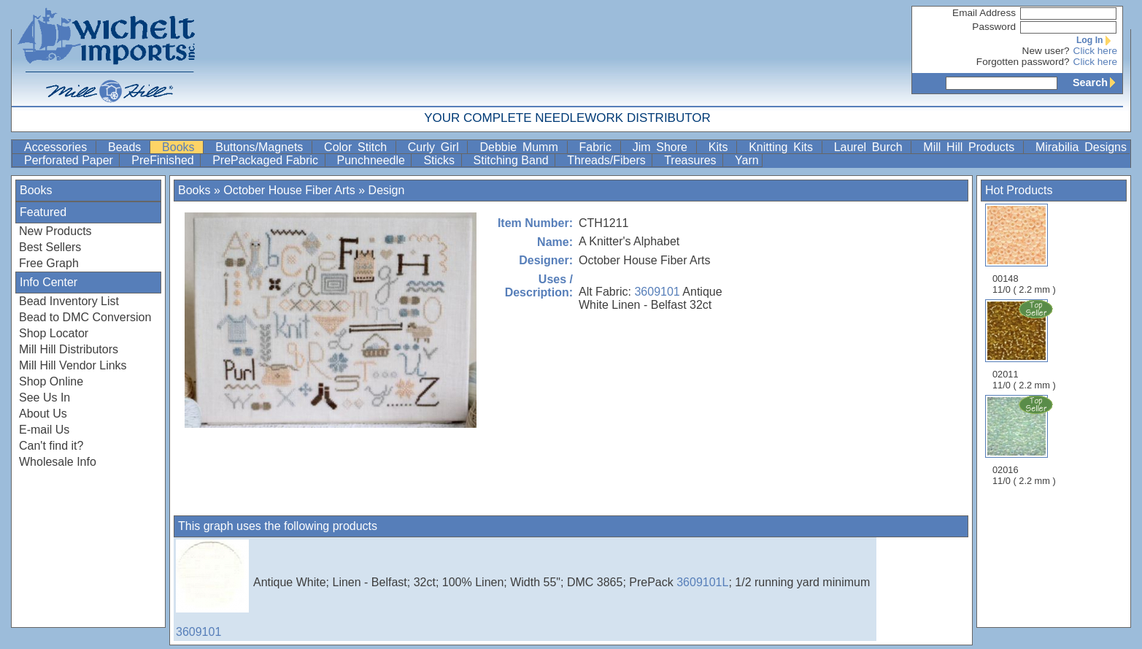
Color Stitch (358, 147)
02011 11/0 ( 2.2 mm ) (1025, 345)
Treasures (691, 160)
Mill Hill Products (971, 147)
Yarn (747, 160)
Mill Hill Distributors (68, 349)
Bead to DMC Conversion (85, 317)
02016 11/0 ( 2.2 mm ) (1025, 440)
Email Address (984, 12)
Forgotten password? (1023, 61)
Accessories (58, 147)
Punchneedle (373, 160)
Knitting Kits (784, 147)
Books (181, 147)
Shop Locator (53, 333)
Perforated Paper (70, 160)
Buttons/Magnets (262, 147)
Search (1097, 82)
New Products (55, 231)
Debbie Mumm (521, 147)
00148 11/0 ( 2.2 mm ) (1024, 249)
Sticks (440, 160)
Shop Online (51, 381)
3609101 (656, 291)
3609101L (702, 582)
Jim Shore (663, 147)
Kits (721, 147)
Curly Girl (436, 147)
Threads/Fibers (608, 160)
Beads (127, 147)
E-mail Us (44, 429)
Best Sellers (50, 247)
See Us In (44, 397)
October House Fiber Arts (289, 190)
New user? (1046, 50)
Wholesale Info (57, 462)
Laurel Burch (871, 147)
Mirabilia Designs (1081, 147)
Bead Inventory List (69, 301)
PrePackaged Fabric (266, 160)
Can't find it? (51, 445)
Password (994, 26)
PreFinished (164, 160)
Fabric (598, 147)
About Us (43, 413)
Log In (1096, 40)
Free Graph (49, 263)
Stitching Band (513, 160)
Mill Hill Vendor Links (73, 365)
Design (387, 190)
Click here (1095, 50)
